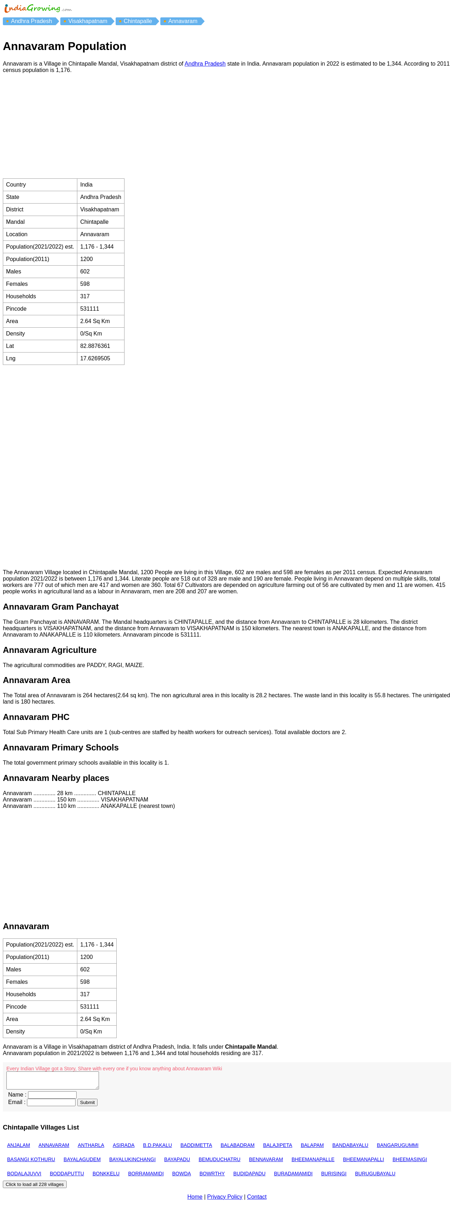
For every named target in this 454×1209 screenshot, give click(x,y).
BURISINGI (334, 1177)
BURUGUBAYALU (375, 1177)
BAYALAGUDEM (82, 1162)
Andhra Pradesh (205, 64)
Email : (17, 1105)
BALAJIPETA (277, 1148)
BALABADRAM (238, 1148)
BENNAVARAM (266, 1162)
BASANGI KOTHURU (31, 1162)
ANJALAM (18, 1148)
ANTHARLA (91, 1148)
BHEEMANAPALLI (363, 1162)
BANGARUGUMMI (397, 1148)
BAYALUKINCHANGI (132, 1162)
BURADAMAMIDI (293, 1177)
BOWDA (181, 1177)
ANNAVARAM (54, 1148)
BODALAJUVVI (24, 1177)
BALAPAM (312, 1148)
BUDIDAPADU (249, 1177)
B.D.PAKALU (157, 1148)
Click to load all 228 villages (35, 1187)
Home (195, 1200)
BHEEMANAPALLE (313, 1162)
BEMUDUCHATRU (219, 1162)
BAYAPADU (177, 1162)
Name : (17, 1098)
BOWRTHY (212, 1177)
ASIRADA (123, 1148)
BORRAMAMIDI (146, 1177)
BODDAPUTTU (67, 1177)
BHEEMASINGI (410, 1162)
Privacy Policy (225, 1200)
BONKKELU (106, 1177)
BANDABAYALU (350, 1148)
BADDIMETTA (196, 1148)
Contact (257, 1200)
